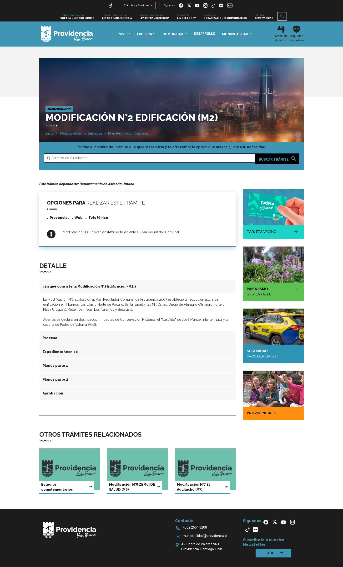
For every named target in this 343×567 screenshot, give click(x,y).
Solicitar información (154, 17)
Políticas (263, 17)
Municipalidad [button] (235, 34)
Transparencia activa (117, 17)
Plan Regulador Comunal (128, 133)
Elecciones (225, 17)
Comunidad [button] (173, 34)
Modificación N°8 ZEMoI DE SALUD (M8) (134, 487)
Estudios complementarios (66, 487)
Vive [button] (123, 34)
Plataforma (186, 17)
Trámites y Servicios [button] (136, 5)
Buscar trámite (277, 158)
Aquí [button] (275, 553)
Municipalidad (70, 133)
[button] (282, 16)
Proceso (50, 338)
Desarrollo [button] (204, 34)
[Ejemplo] (150, 158)
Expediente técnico (60, 352)
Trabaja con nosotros (77, 17)
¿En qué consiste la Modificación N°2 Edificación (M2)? (89, 286)
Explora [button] (145, 34)
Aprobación (53, 393)
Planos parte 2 (55, 379)
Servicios (95, 133)
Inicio (49, 133)
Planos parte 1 (55, 366)
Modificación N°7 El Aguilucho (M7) (202, 487)
